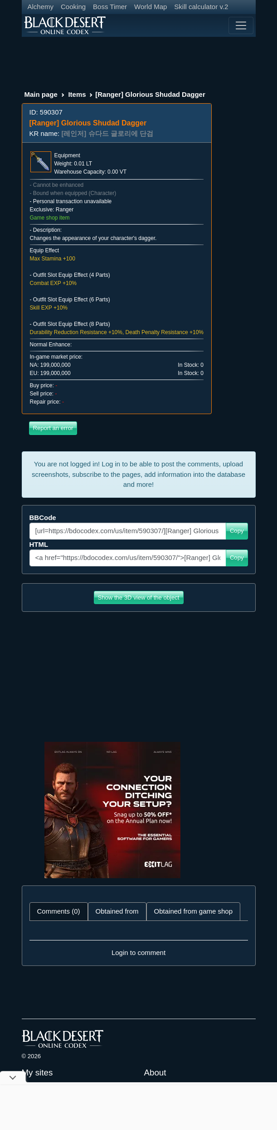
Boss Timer (110, 6)
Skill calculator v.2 (201, 6)
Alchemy (41, 6)
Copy (237, 530)
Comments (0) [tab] (58, 911)
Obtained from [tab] (117, 911)
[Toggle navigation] (240, 25)
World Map (150, 6)
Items (77, 94)
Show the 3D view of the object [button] (139, 597)
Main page (41, 94)
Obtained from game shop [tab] (193, 911)
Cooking (73, 6)
